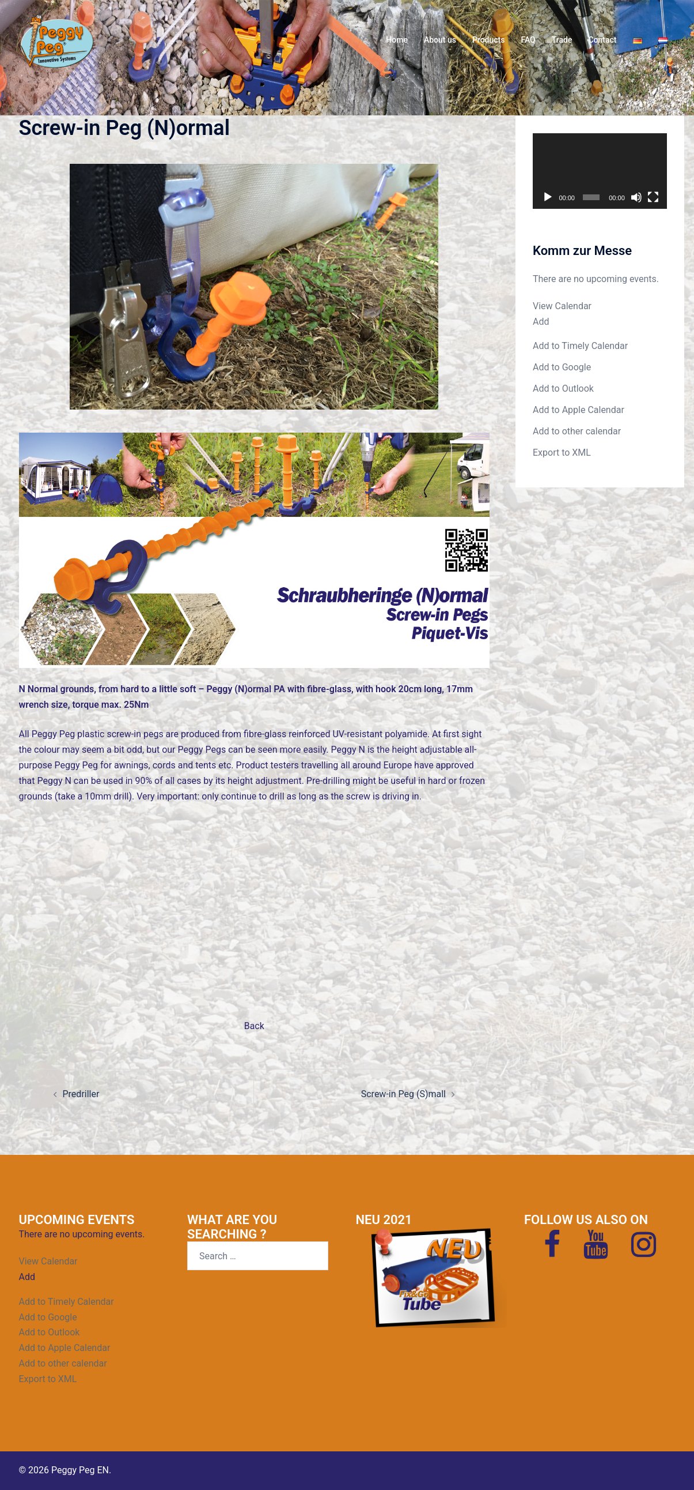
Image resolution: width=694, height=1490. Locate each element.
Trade (562, 39)
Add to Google (562, 367)
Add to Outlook (563, 388)
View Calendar (562, 306)
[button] (541, 321)
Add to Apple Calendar (578, 409)
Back (254, 1025)
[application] (600, 171)
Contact (602, 39)
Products (488, 39)
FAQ (528, 39)
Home (397, 39)
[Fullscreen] (653, 197)
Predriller (81, 1094)
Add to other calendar (577, 431)
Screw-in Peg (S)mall (403, 1094)
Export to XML (562, 452)
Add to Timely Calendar (580, 345)
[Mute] (636, 197)
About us (440, 39)
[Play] (547, 197)
